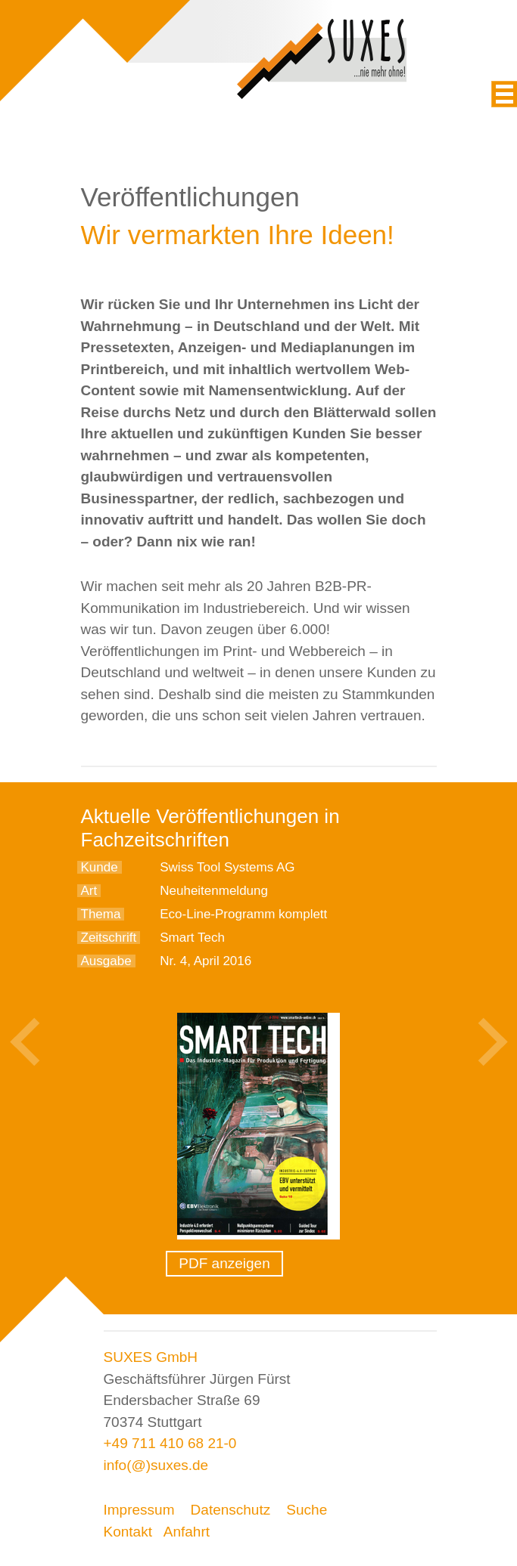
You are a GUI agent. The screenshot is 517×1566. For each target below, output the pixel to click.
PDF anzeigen (224, 1263)
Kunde (99, 867)
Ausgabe (106, 961)
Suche (306, 1510)
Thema (101, 914)
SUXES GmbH (151, 1357)
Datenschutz (231, 1510)
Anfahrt (187, 1532)
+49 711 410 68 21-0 (170, 1443)
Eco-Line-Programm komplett (243, 914)
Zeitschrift (109, 937)
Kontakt (128, 1532)
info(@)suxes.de (156, 1465)
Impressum (139, 1510)
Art (89, 890)
